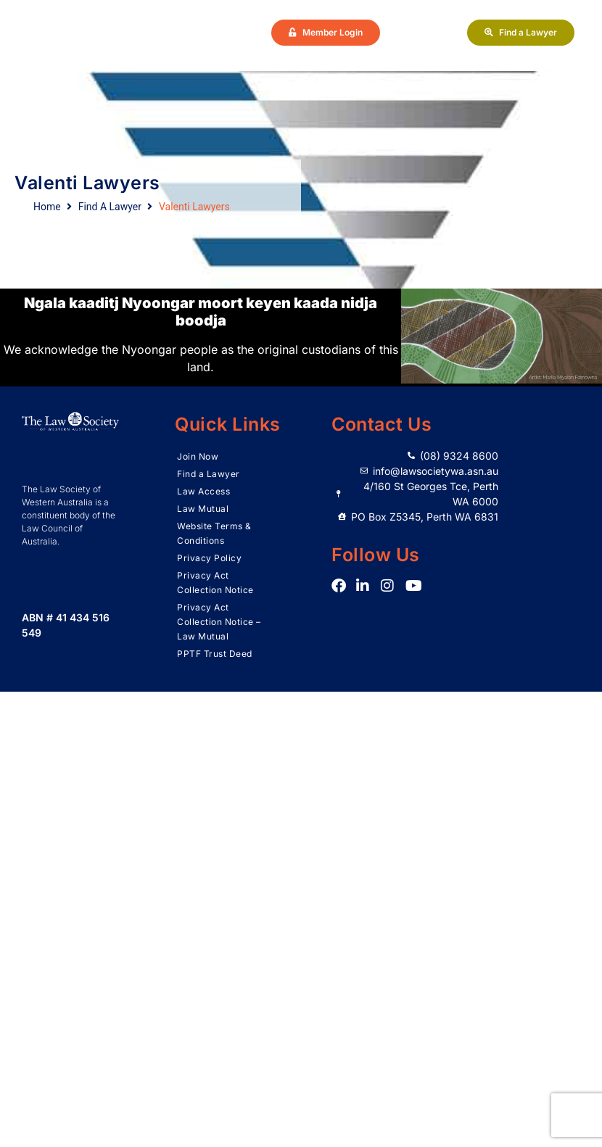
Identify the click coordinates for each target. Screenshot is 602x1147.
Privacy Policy (209, 557)
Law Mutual (202, 508)
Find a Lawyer (208, 473)
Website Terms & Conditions (214, 533)
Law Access (203, 491)
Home (47, 206)
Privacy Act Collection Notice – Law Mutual (219, 622)
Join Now (197, 456)
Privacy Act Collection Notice (215, 582)
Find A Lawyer (109, 206)
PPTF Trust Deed (214, 653)
